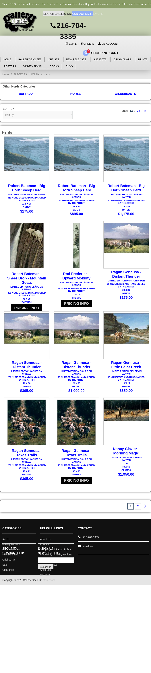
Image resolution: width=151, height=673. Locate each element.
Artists (5, 548)
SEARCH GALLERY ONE (53, 13)
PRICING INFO (26, 310)
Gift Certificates (11, 558)
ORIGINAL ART (122, 59)
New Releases (10, 564)
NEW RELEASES (76, 59)
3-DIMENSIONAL (33, 66)
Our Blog (45, 584)
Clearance (8, 579)
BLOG (69, 66)
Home (5, 74)
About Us (45, 548)
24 (138, 110)
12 (131, 110)
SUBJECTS (100, 59)
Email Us (88, 556)
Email (72, 43)
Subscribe (45, 576)
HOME (7, 59)
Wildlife (35, 74)
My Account (108, 43)
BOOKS (54, 66)
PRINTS (142, 59)
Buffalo (26, 93)
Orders (87, 43)
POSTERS (10, 66)
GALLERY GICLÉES (30, 59)
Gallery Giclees (11, 553)
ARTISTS (54, 59)
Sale (4, 574)
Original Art (8, 569)
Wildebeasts (125, 93)
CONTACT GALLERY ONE (82, 13)
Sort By (8, 108)
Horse (75, 93)
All (145, 110)
